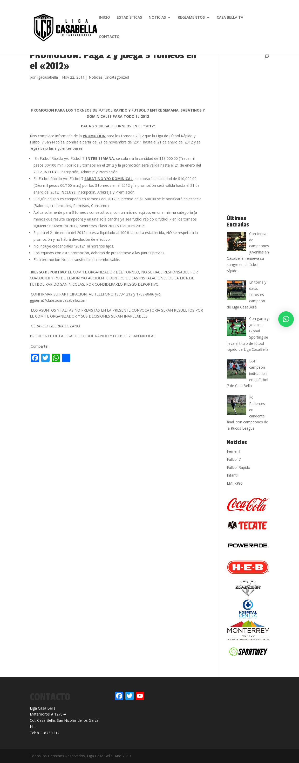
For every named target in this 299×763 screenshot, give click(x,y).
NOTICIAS (157, 18)
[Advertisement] (90, 375)
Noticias (96, 77)
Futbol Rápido (238, 467)
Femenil (233, 451)
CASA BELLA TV (230, 18)
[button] (286, 319)
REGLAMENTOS (191, 18)
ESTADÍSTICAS (129, 18)
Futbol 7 (234, 459)
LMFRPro (235, 483)
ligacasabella (47, 77)
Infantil (232, 475)
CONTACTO (109, 37)
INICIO (104, 18)
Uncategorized (117, 77)
